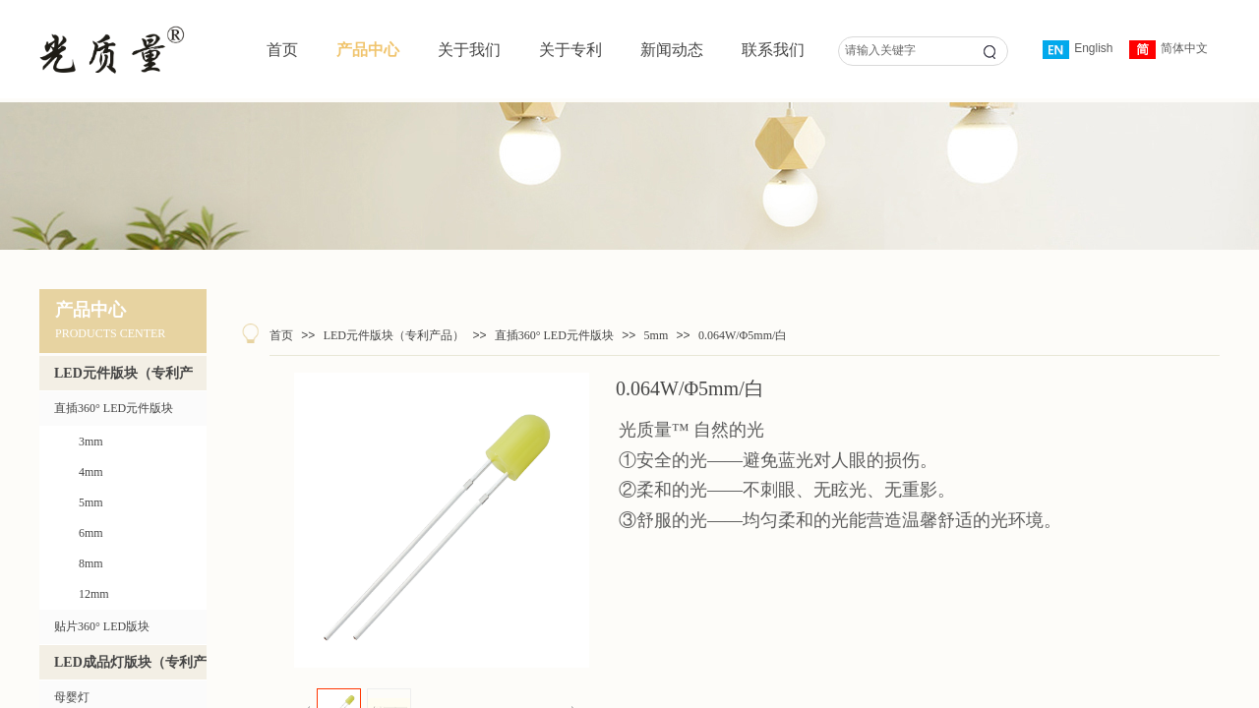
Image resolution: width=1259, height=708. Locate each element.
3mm (91, 441)
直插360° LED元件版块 (554, 335)
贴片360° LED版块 (102, 626)
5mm (656, 335)
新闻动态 (671, 49)
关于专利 (570, 49)
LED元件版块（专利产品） (394, 335)
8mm (91, 563)
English (1077, 49)
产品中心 (367, 49)
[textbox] (902, 50)
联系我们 (773, 49)
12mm (94, 594)
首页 (282, 49)
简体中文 (1168, 49)
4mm (91, 472)
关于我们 (469, 49)
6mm (91, 533)
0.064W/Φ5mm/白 (742, 335)
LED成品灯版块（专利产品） (130, 667)
